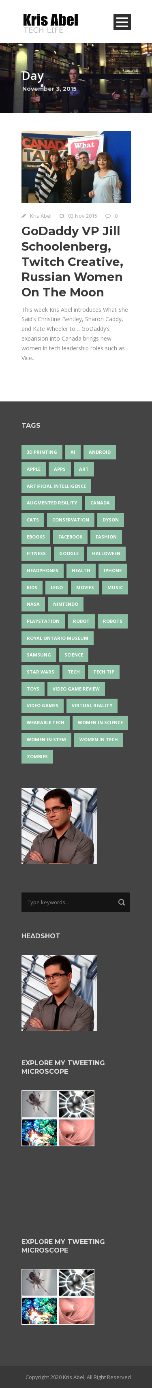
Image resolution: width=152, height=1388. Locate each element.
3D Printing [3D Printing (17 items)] (42, 452)
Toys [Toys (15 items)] (33, 689)
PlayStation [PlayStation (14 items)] (43, 621)
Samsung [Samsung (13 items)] (39, 655)
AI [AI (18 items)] (73, 452)
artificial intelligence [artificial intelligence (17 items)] (56, 486)
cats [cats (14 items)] (33, 520)
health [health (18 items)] (81, 570)
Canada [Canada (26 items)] (100, 503)
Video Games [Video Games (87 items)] (42, 705)
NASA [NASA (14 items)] (33, 604)
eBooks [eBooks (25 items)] (36, 537)
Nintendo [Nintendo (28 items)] (65, 604)
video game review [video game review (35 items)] (76, 689)
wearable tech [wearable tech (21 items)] (45, 722)
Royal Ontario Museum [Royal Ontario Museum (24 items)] (57, 638)
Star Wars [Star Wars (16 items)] (40, 672)
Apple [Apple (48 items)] (34, 469)
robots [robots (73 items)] (112, 621)
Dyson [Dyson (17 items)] (111, 520)
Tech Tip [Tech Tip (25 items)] (103, 672)
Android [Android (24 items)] (100, 452)
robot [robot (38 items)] (81, 621)
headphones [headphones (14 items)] (42, 570)
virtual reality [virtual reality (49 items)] (92, 705)
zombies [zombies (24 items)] (37, 756)
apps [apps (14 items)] (60, 469)
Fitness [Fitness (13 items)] (36, 553)
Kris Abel (40, 215)
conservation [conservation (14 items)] (70, 520)
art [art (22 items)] (84, 469)
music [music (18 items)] (115, 587)
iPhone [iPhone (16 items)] (113, 570)
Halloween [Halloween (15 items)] (106, 553)
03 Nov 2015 (82, 215)
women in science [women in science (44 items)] (100, 722)
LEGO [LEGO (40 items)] (57, 587)
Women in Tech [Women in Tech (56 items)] (98, 739)
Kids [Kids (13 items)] (32, 587)
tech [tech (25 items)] (74, 672)
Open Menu (122, 22)
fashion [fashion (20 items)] (106, 537)
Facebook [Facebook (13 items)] (70, 537)
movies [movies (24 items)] (85, 587)
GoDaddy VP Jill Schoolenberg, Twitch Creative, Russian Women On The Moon (72, 261)
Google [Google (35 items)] (69, 553)
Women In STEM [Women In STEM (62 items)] (46, 739)
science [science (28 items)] (73, 655)
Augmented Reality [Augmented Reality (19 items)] (52, 503)
